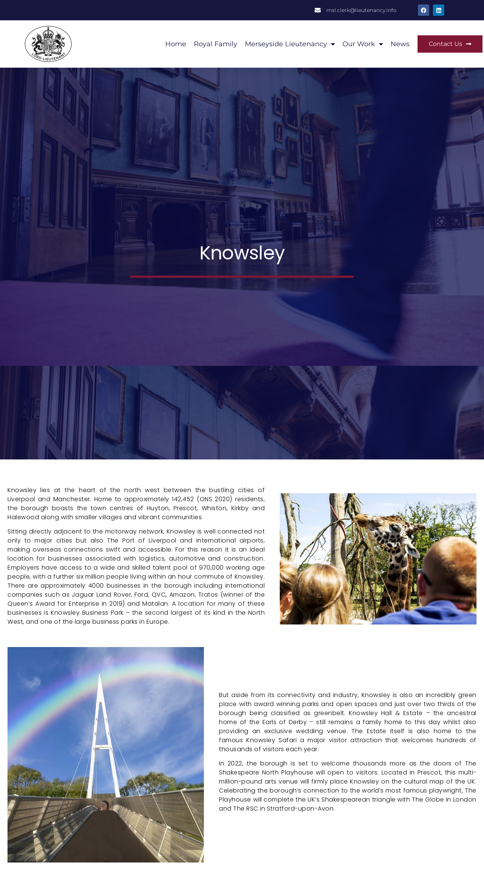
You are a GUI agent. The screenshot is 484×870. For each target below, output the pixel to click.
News (400, 44)
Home (175, 44)
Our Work (362, 44)
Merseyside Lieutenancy (290, 44)
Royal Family (215, 44)
